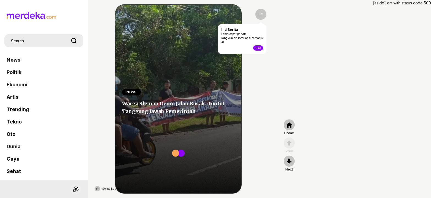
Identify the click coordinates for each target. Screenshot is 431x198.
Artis (12, 97)
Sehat (14, 171)
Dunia (14, 146)
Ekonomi (17, 84)
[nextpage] (289, 164)
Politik (14, 72)
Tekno (14, 122)
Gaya (13, 159)
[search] (74, 40)
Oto (11, 134)
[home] (289, 127)
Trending (18, 109)
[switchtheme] (75, 189)
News (13, 60)
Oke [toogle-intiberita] (258, 48)
